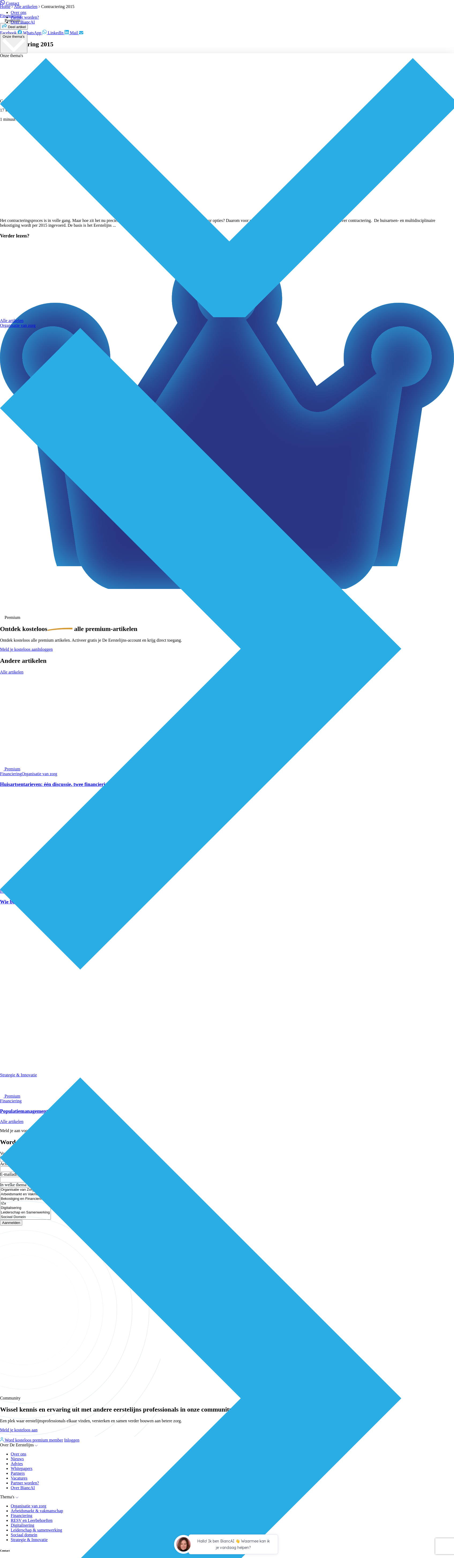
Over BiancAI (23, 22)
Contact (9, 3)
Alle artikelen (12, 320)
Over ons (18, 12)
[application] (227, 1545)
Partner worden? (25, 17)
